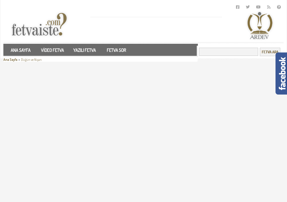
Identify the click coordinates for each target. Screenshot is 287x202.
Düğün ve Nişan (31, 60)
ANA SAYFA (21, 50)
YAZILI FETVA (84, 50)
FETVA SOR (116, 50)
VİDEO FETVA (52, 50)
